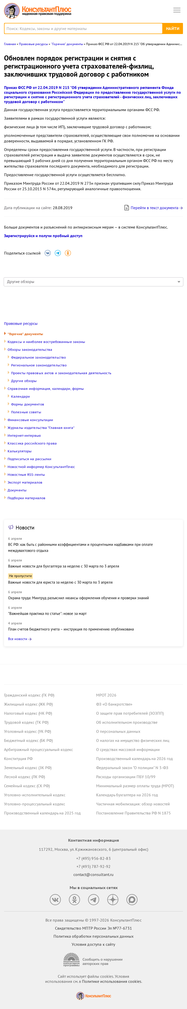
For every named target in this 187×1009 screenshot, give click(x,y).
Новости (25, 527)
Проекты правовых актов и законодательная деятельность (61, 373)
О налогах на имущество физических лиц (132, 740)
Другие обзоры (24, 381)
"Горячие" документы (25, 334)
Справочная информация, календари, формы (46, 389)
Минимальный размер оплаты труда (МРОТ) (135, 785)
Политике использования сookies (111, 981)
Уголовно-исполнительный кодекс (34, 794)
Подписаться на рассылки (29, 459)
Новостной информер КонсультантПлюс (41, 467)
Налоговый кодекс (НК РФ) (28, 713)
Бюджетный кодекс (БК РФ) (28, 740)
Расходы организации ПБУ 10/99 (125, 776)
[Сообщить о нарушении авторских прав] (93, 960)
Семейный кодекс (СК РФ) (27, 785)
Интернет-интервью (24, 435)
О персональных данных (118, 731)
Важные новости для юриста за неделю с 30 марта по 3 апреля (60, 582)
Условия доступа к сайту (93, 944)
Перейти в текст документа (150, 207)
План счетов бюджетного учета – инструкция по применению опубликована (71, 629)
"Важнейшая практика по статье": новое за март (47, 613)
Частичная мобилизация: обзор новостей (133, 803)
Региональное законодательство (39, 365)
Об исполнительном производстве (126, 722)
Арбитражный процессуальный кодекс (38, 749)
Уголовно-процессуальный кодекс (34, 803)
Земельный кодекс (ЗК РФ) (27, 767)
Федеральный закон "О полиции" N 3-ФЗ (132, 767)
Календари (20, 396)
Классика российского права (32, 443)
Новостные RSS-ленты (26, 474)
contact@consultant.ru (93, 874)
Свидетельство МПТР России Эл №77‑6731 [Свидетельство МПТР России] (93, 928)
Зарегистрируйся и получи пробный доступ (43, 235)
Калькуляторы (20, 451)
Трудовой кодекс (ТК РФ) (26, 722)
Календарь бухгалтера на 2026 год (127, 794)
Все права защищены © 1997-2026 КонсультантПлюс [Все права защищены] (93, 920)
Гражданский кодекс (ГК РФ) (29, 695)
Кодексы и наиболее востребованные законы (46, 342)
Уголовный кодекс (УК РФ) (27, 731)
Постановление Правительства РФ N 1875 (133, 812)
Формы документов (27, 404)
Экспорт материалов (25, 482)
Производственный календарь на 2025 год (42, 812)
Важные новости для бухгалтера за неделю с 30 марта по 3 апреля (63, 566)
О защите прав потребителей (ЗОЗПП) (130, 713)
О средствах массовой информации (128, 749)
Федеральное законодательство (38, 357)
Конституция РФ (18, 758)
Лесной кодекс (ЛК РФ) (24, 776)
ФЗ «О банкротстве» (114, 704)
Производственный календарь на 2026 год (134, 758)
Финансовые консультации (30, 420)
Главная (10, 44)
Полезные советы (26, 412)
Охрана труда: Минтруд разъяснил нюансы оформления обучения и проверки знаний (78, 597)
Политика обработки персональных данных (93, 936)
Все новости (17, 639)
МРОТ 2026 (106, 695)
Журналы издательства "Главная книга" (41, 428)
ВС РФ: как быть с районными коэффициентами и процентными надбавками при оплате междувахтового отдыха (80, 547)
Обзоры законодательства (30, 350)
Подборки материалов (26, 498)
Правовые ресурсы (21, 323)
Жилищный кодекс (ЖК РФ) (28, 704)
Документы (17, 490)
